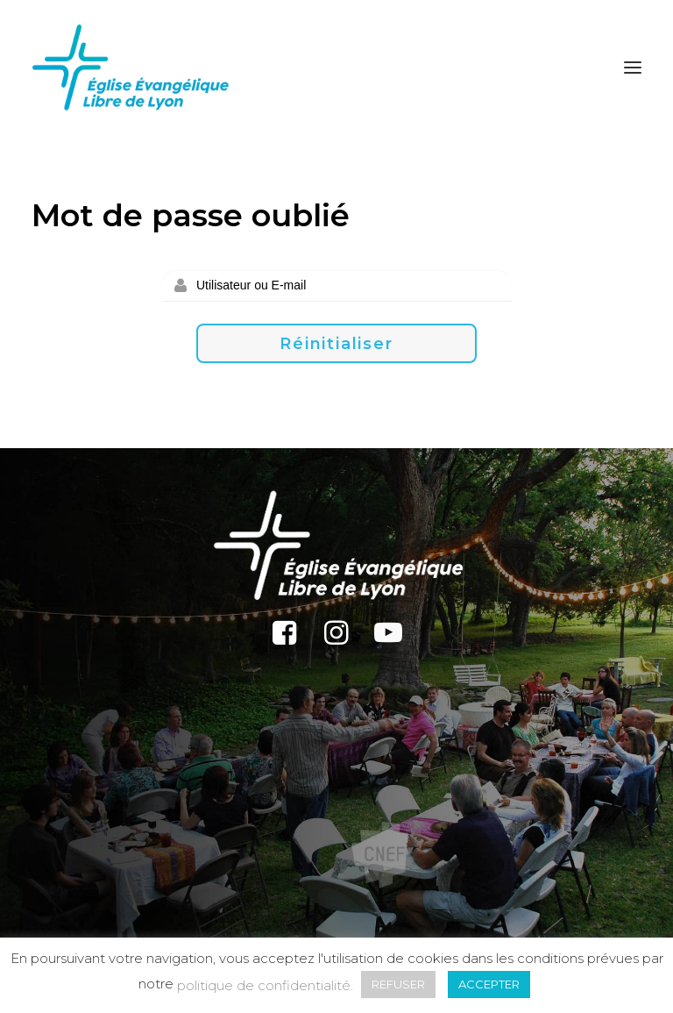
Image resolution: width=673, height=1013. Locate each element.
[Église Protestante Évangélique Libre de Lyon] (131, 67)
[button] (632, 67)
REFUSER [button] (398, 984)
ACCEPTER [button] (489, 984)
